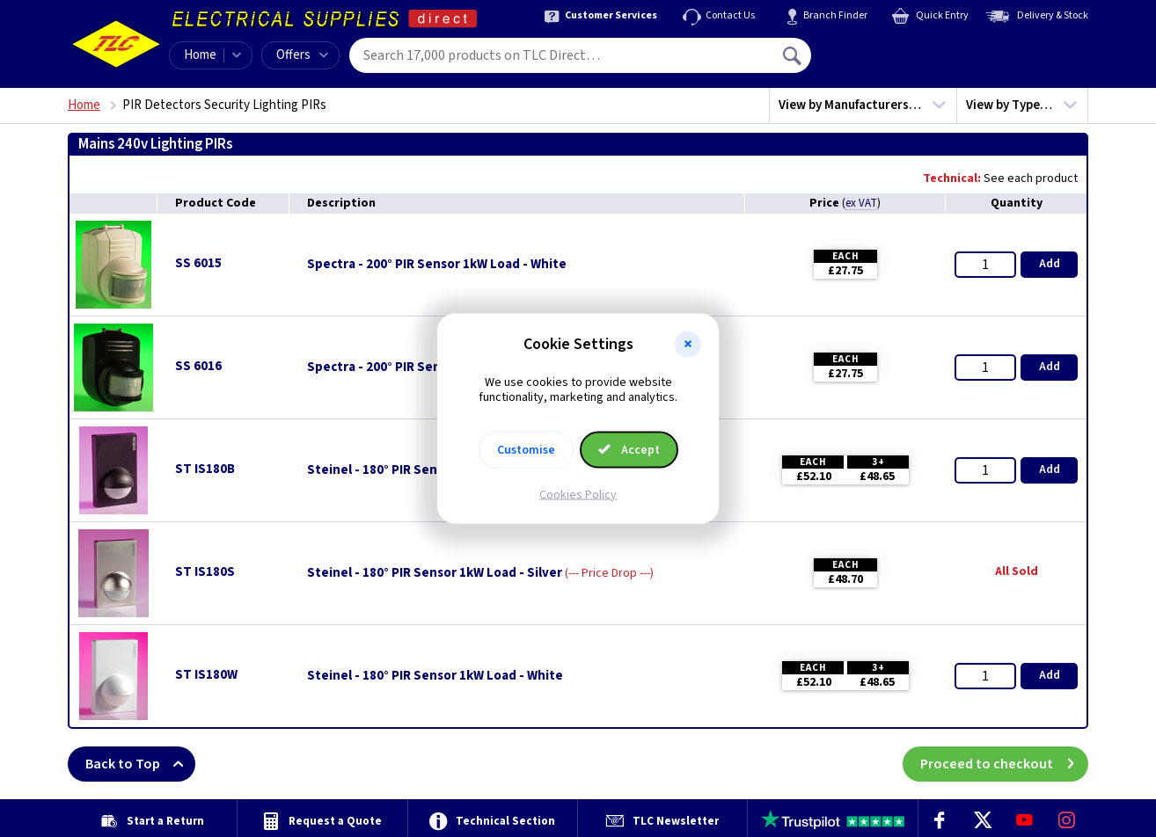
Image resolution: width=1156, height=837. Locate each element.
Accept (629, 449)
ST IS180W (206, 675)
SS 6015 (198, 263)
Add (1049, 264)
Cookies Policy (578, 494)
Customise (526, 449)
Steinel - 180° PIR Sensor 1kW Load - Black (433, 470)
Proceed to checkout (1004, 764)
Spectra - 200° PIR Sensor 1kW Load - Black (434, 367)
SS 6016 (198, 366)
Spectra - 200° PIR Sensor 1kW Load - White (437, 265)
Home (200, 55)
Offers (302, 55)
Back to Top (140, 764)
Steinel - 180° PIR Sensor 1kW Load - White (435, 676)
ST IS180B (205, 469)
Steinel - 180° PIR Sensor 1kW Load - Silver (434, 573)
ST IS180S (205, 572)
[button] (688, 344)
